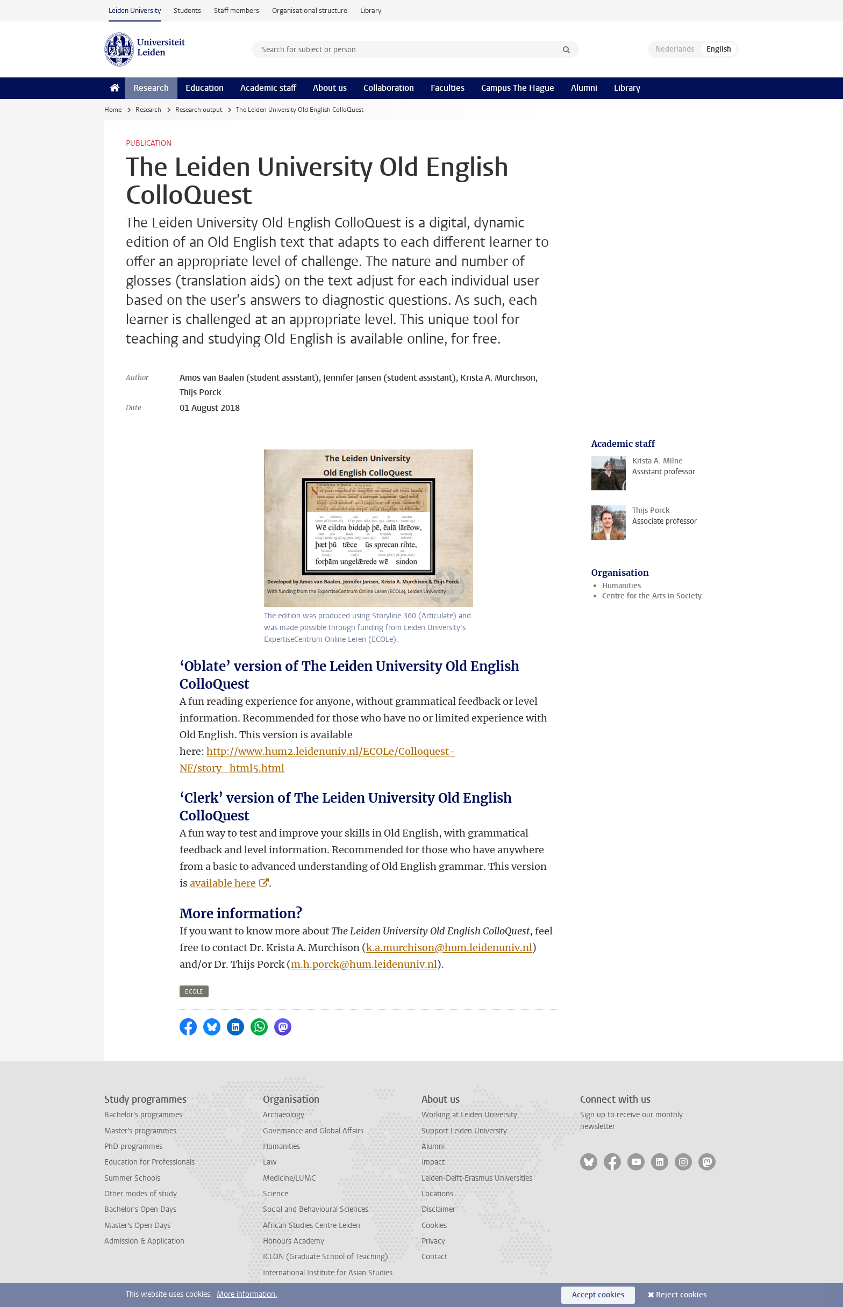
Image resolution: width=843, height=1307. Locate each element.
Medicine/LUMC (289, 1178)
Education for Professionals (149, 1162)
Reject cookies (681, 1295)
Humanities (621, 586)
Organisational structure (309, 10)
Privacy (433, 1241)
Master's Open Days (137, 1225)
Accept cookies (598, 1295)
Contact (434, 1257)
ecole (194, 992)
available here (223, 883)
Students (187, 10)
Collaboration (388, 88)
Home (113, 109)
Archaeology (283, 1115)
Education (204, 88)
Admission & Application (144, 1241)
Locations (437, 1194)
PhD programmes (133, 1146)
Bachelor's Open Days (140, 1209)
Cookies (434, 1225)
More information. (247, 1294)
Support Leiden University (464, 1131)
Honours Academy (293, 1241)
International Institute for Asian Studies (327, 1273)
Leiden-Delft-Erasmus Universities (477, 1178)
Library (370, 10)
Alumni (584, 88)
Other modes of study (140, 1194)
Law (270, 1162)
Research (151, 88)
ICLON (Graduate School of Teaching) (325, 1257)
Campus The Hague (517, 88)
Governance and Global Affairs (313, 1131)
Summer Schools (132, 1178)
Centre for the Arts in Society (652, 596)
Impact (433, 1162)
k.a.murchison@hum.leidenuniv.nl (449, 947)
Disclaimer (438, 1209)
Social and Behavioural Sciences (315, 1209)
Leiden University (135, 10)
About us (330, 88)
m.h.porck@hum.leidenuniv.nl (364, 964)
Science (275, 1194)
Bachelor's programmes (143, 1115)
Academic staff (268, 88)
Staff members (236, 10)
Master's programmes (140, 1131)
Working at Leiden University (469, 1115)
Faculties (448, 88)
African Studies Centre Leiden (311, 1225)
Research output (198, 109)
